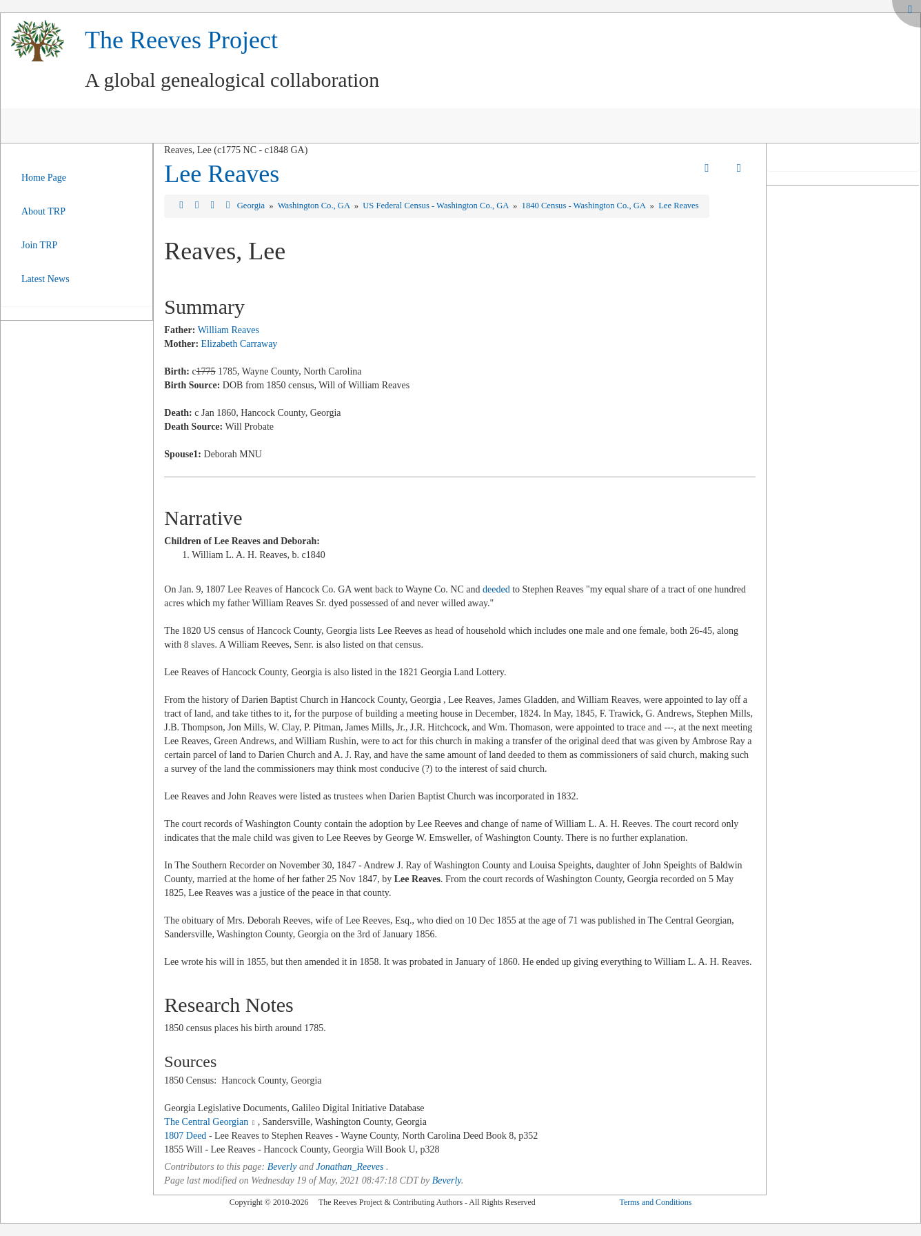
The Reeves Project (181, 40)
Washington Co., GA (315, 205)
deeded (496, 589)
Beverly (282, 1167)
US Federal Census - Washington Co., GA (437, 205)
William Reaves (228, 330)
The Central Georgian (206, 1122)
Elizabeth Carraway (239, 344)
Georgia (252, 205)
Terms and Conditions (655, 1202)
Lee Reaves (221, 174)
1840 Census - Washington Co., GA (585, 205)
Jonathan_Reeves (349, 1167)
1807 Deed (185, 1135)
